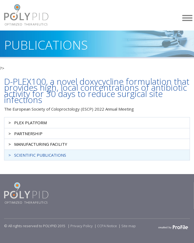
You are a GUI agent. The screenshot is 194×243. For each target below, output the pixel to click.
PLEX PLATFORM (30, 122)
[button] (187, 17)
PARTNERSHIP (28, 133)
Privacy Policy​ (81, 225)
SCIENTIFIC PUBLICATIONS (40, 155)
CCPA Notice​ (107, 225)
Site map (128, 225)
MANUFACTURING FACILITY (40, 144)
